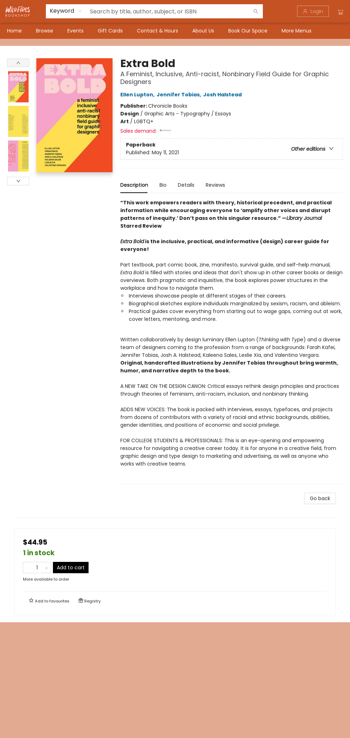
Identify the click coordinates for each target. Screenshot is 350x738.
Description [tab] (134, 184)
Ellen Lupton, (138, 94)
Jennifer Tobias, (180, 94)
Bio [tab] (163, 184)
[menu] (175, 31)
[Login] (313, 11)
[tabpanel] (231, 341)
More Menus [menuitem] (297, 30)
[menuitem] (14, 31)
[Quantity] (37, 567)
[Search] (256, 11)
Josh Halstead (223, 94)
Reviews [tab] (215, 184)
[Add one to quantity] (46, 567)
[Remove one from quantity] (27, 567)
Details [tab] (186, 184)
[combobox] (66, 11)
